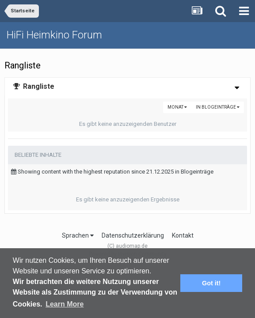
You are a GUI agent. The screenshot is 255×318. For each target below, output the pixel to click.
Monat (177, 107)
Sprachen (78, 235)
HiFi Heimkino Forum (54, 35)
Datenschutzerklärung (133, 235)
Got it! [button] (211, 283)
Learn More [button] (65, 304)
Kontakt (183, 235)
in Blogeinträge (218, 107)
